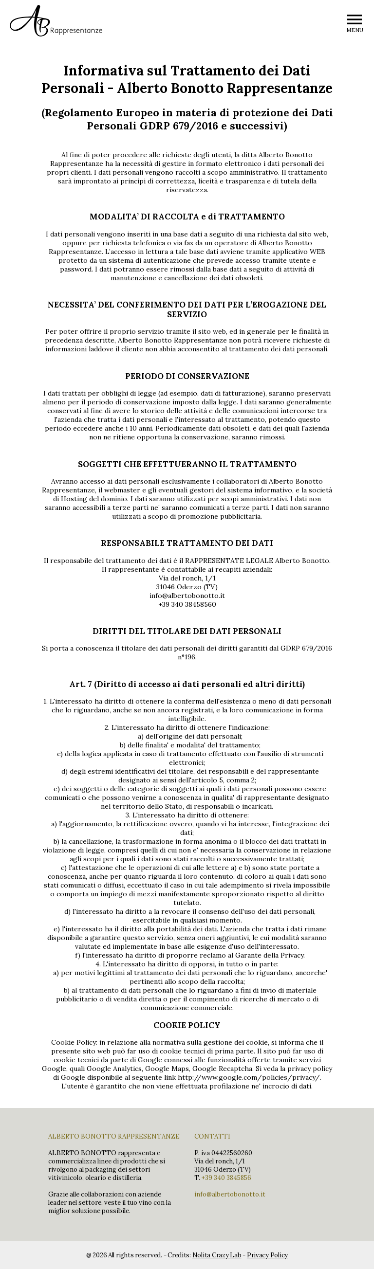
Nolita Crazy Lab (217, 1255)
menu (354, 19)
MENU (354, 30)
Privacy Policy (267, 1255)
